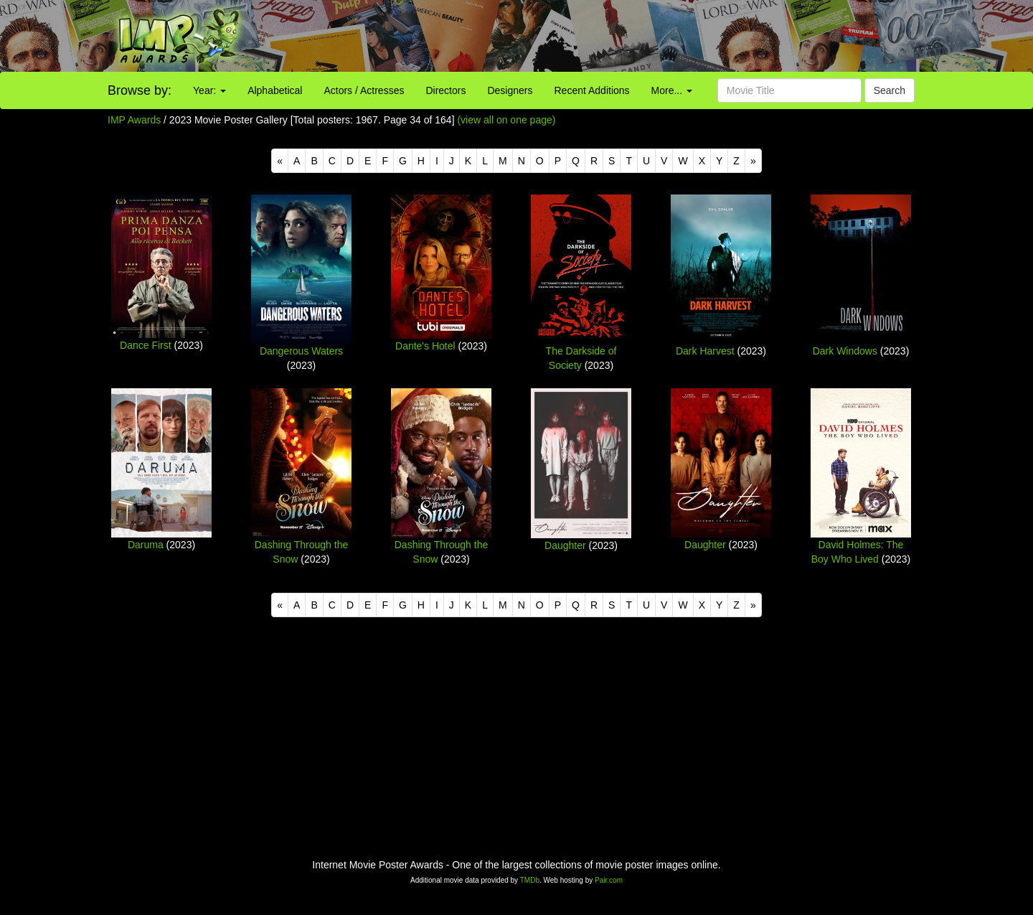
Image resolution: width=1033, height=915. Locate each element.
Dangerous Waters (301, 351)
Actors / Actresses (364, 90)
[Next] (753, 161)
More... (671, 90)
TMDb (529, 880)
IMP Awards (134, 120)
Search (889, 90)
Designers (509, 90)
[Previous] (279, 161)
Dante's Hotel (425, 346)
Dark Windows (845, 351)
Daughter (565, 545)
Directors (445, 90)
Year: (209, 90)
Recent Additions (592, 90)
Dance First (145, 345)
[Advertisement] (645, 36)
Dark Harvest (705, 351)
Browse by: (139, 90)
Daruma (146, 544)
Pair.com (609, 880)
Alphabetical (274, 90)
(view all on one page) (506, 120)
